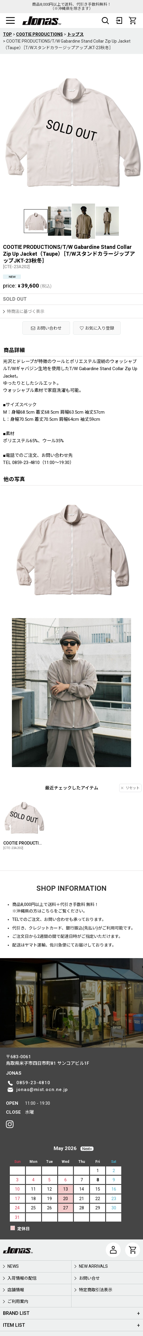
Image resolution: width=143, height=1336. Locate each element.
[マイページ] (113, 1249)
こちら (47, 911)
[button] (10, 20)
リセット (130, 788)
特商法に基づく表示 (23, 311)
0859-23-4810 (33, 1082)
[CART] (132, 20)
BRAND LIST (16, 1313)
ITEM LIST (14, 1325)
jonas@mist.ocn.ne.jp (42, 1089)
